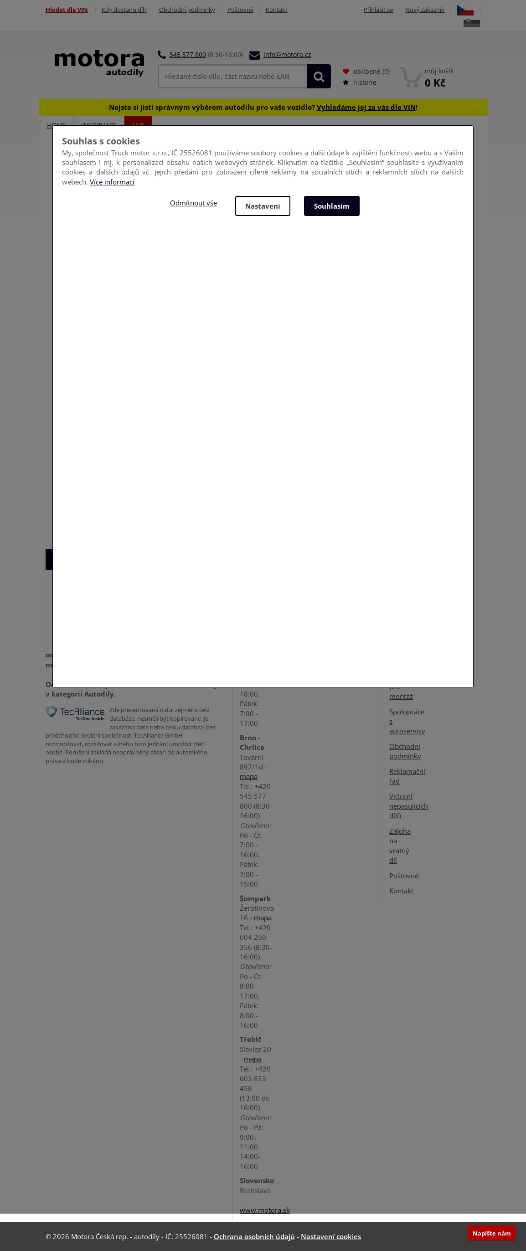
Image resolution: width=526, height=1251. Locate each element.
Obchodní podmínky (187, 9)
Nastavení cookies (331, 1236)
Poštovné (240, 9)
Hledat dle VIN (67, 9)
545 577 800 (188, 54)
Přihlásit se (378, 9)
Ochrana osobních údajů (254, 1236)
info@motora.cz (287, 54)
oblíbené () (366, 71)
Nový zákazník (424, 9)
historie (359, 82)
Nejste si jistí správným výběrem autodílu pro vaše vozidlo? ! (263, 107)
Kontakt (277, 9)
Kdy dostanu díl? (124, 9)
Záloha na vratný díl (400, 845)
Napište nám (492, 1233)
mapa (249, 776)
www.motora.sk (265, 1210)
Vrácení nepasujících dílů (408, 806)
